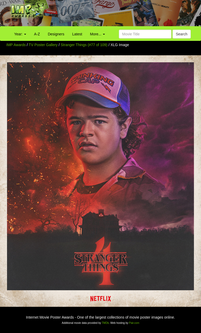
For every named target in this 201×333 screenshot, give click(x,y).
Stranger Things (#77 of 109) (84, 45)
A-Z (37, 34)
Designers (56, 34)
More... (97, 34)
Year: (20, 34)
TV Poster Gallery (43, 45)
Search (181, 34)
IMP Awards (16, 45)
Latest (77, 34)
